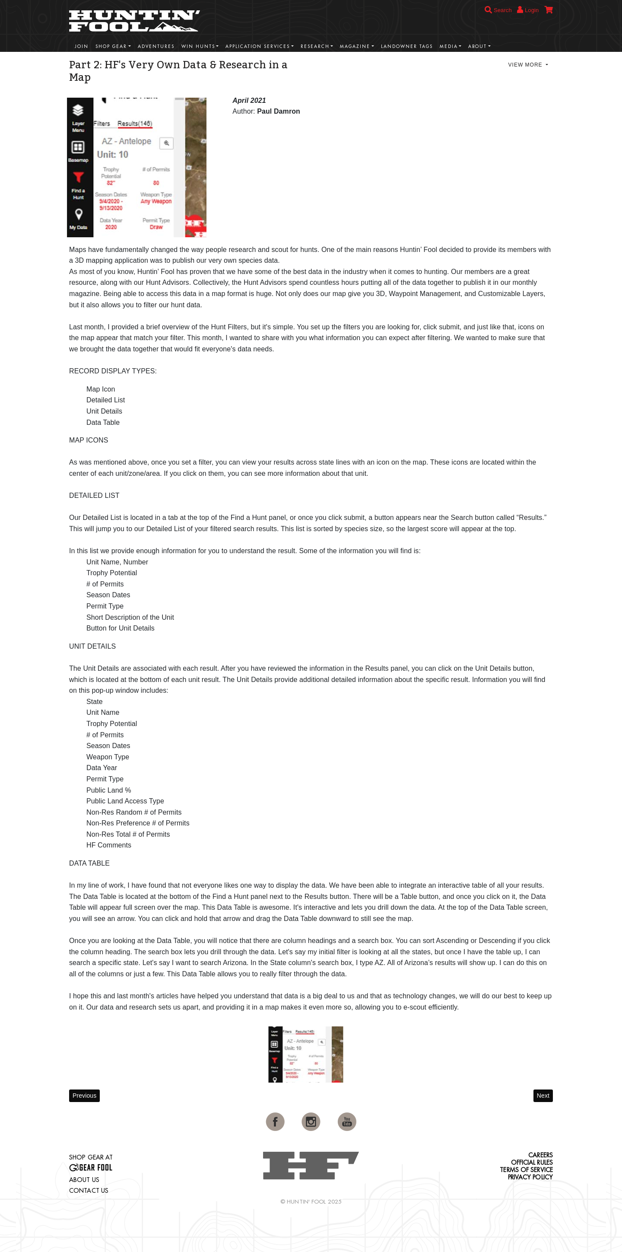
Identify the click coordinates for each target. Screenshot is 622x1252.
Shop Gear (111, 46)
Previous (84, 1095)
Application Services (257, 46)
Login (528, 9)
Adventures (156, 46)
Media (449, 46)
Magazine (355, 46)
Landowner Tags (407, 46)
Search (498, 10)
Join (82, 46)
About (477, 46)
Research (315, 46)
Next (543, 1095)
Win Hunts (198, 46)
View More (526, 65)
